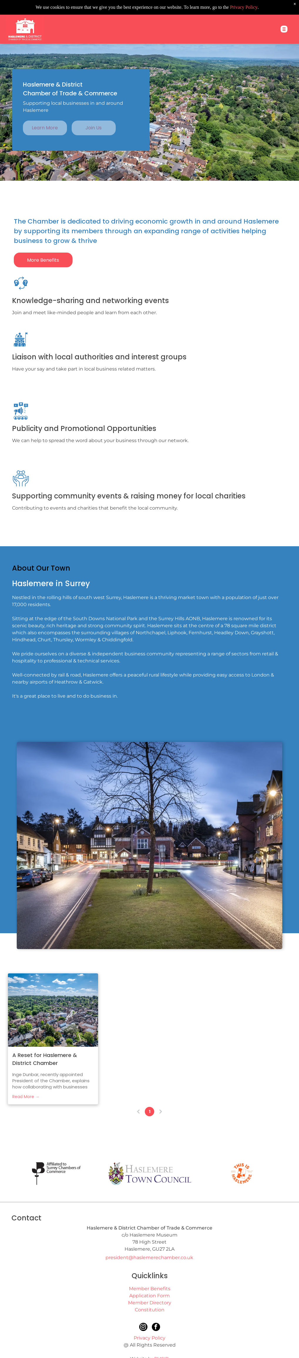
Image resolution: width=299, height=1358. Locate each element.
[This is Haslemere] (242, 1173)
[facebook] (156, 1327)
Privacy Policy (149, 1338)
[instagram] (143, 1327)
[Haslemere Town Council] (149, 1173)
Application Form (149, 1295)
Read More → (25, 1097)
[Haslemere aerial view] (53, 1010)
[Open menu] (284, 14)
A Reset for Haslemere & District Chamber (44, 1059)
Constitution (149, 1310)
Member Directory (149, 1302)
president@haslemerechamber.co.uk (149, 1257)
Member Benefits (149, 1288)
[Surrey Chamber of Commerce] (57, 1173)
